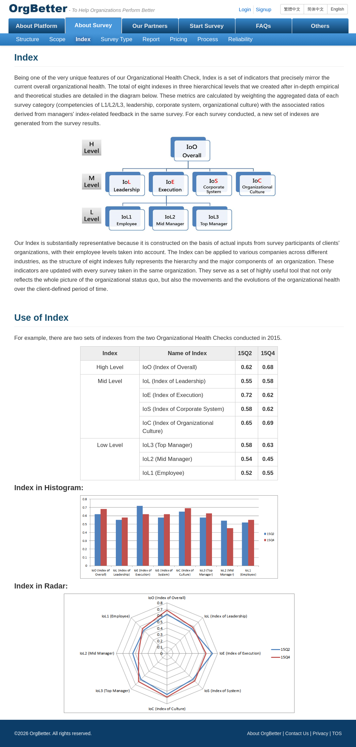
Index (83, 39)
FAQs (263, 26)
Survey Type (116, 39)
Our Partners (150, 26)
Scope (57, 39)
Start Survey (207, 26)
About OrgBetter (264, 733)
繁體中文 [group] (292, 9)
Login (245, 9)
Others (320, 26)
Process (207, 39)
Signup (263, 9)
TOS (337, 733)
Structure (27, 39)
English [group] (337, 9)
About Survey (93, 25)
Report (151, 39)
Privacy (320, 733)
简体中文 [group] (315, 9)
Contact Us (297, 733)
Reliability (240, 39)
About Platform (36, 26)
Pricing (178, 39)
